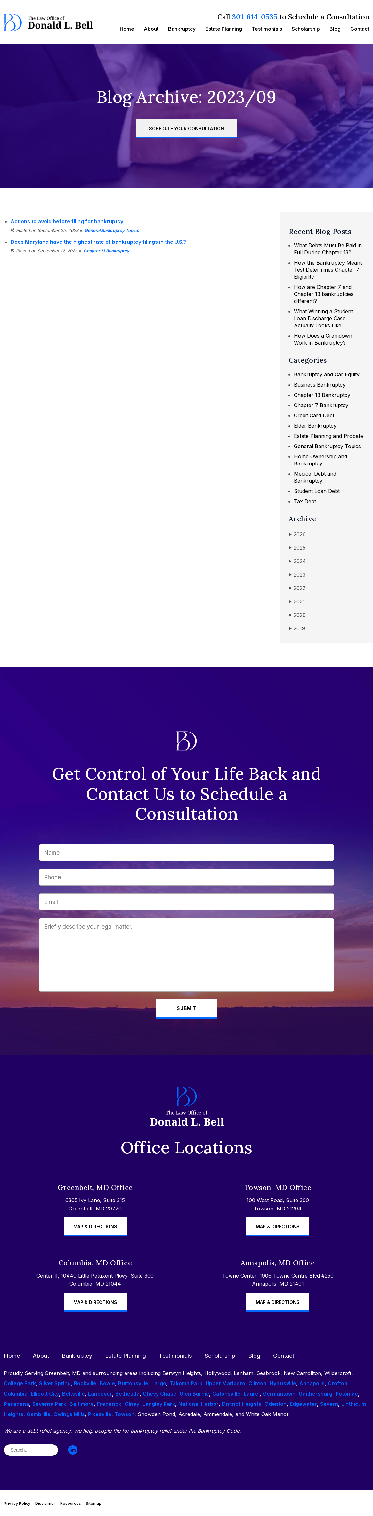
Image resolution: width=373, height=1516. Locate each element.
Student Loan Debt (317, 491)
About (151, 29)
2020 (297, 615)
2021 (297, 601)
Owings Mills (69, 1414)
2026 (297, 534)
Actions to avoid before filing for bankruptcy (67, 221)
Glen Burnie (194, 1393)
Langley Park (158, 1404)
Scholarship (306, 29)
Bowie (107, 1383)
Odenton (275, 1404)
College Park (20, 1383)
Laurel (252, 1393)
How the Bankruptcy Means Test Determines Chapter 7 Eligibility (328, 269)
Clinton (257, 1383)
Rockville (85, 1383)
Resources (70, 1503)
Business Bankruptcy (319, 384)
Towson (124, 1414)
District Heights (241, 1404)
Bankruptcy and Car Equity (327, 374)
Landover (100, 1393)
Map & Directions (95, 1226)
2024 (297, 561)
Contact (359, 29)
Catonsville (226, 1393)
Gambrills (38, 1414)
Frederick (109, 1404)
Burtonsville (133, 1383)
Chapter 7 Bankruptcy (321, 405)
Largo (158, 1383)
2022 (297, 588)
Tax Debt (305, 501)
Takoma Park (185, 1383)
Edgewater (303, 1404)
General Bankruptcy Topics (112, 230)
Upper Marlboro (225, 1383)
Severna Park (49, 1404)
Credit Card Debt (314, 415)
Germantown (279, 1393)
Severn (329, 1404)
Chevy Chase (159, 1393)
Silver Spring (55, 1383)
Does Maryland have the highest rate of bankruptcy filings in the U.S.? (98, 242)
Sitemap (93, 1503)
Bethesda (127, 1393)
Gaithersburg (315, 1393)
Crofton (337, 1383)
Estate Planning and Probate (328, 436)
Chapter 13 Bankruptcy (106, 250)
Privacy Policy (17, 1503)
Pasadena (16, 1404)
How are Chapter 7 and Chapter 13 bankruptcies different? (323, 294)
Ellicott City (45, 1393)
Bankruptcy (182, 29)
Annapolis (312, 1383)
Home (127, 29)
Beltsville (73, 1393)
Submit (187, 1008)
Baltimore (81, 1404)
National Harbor (198, 1404)
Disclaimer (45, 1503)
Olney (132, 1404)
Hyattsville (283, 1383)
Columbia (16, 1393)
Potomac (347, 1393)
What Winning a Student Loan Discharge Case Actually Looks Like (323, 318)
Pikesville (99, 1414)
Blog (335, 29)
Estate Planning (223, 29)
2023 (297, 574)
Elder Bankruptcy (315, 425)
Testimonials (267, 29)
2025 (297, 548)
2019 (297, 628)
